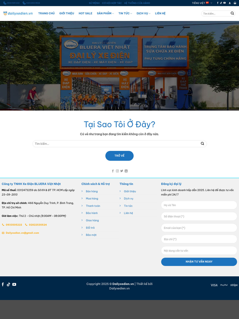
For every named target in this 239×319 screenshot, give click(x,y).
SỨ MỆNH (94, 3)
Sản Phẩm (105, 13)
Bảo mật (91, 235)
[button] (230, 3)
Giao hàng (92, 220)
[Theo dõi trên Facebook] (218, 3)
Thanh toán (93, 206)
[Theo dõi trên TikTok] (221, 3)
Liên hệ (128, 213)
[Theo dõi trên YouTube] (224, 3)
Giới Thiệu (66, 13)
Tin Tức (125, 13)
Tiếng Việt (202, 3)
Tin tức (128, 206)
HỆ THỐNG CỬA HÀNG (137, 3)
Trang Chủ (46, 13)
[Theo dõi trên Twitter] (121, 171)
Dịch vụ (128, 198)
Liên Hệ (160, 13)
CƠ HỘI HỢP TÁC (112, 3)
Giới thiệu (130, 191)
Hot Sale (85, 13)
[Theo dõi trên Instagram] (117, 171)
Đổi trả (90, 227)
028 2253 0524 (31, 3)
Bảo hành (92, 213)
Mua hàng (92, 198)
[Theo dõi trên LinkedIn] (126, 171)
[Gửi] (232, 13)
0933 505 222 (11, 3)
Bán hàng (92, 191)
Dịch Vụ (143, 13)
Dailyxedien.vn (119, 288)
